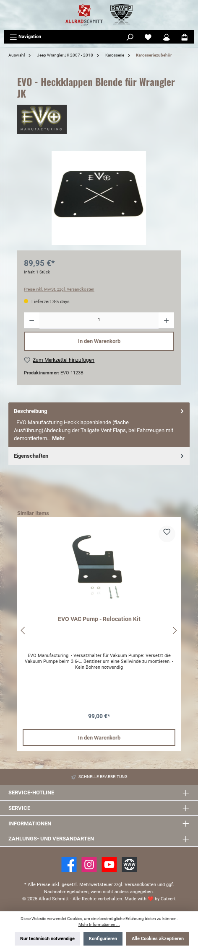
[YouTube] (109, 864)
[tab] (99, 424)
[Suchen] (130, 37)
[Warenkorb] (184, 37)
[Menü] (25, 37)
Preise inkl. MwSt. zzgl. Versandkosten (59, 289)
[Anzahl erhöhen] (166, 320)
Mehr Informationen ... (99, 924)
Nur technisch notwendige (47, 938)
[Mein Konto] (166, 37)
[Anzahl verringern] (31, 320)
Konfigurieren (103, 938)
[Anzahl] (99, 320)
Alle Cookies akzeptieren (158, 938)
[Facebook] (69, 864)
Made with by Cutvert (150, 899)
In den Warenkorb (99, 341)
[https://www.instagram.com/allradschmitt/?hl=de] (89, 864)
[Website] (129, 864)
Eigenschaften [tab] (99, 455)
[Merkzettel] (148, 37)
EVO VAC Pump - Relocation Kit (99, 619)
